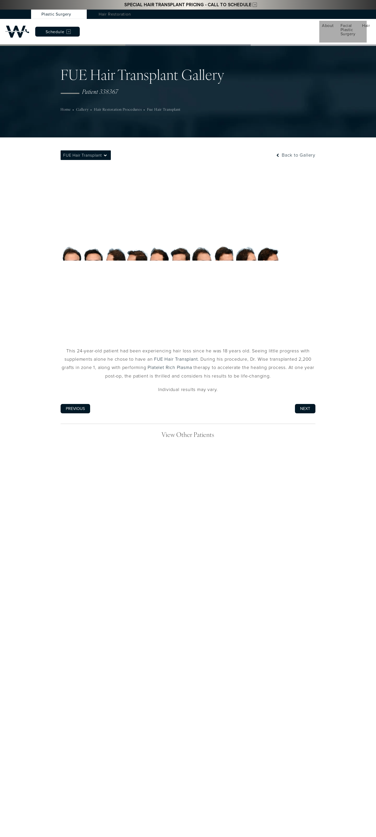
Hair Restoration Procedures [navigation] (117, 100)
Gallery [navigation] (82, 100)
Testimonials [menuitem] (240, 27)
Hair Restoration (115, 14)
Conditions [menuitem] (178, 27)
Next (305, 399)
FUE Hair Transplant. (176, 350)
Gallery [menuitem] (209, 27)
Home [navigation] (66, 100)
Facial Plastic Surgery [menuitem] (85, 27)
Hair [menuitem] (122, 27)
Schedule (339, 27)
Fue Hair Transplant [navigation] (164, 100)
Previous (75, 399)
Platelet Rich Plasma (170, 358)
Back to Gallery (295, 146)
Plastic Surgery (56, 14)
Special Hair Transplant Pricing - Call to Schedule (188, 5)
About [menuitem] (46, 27)
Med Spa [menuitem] (147, 27)
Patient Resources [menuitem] (280, 27)
